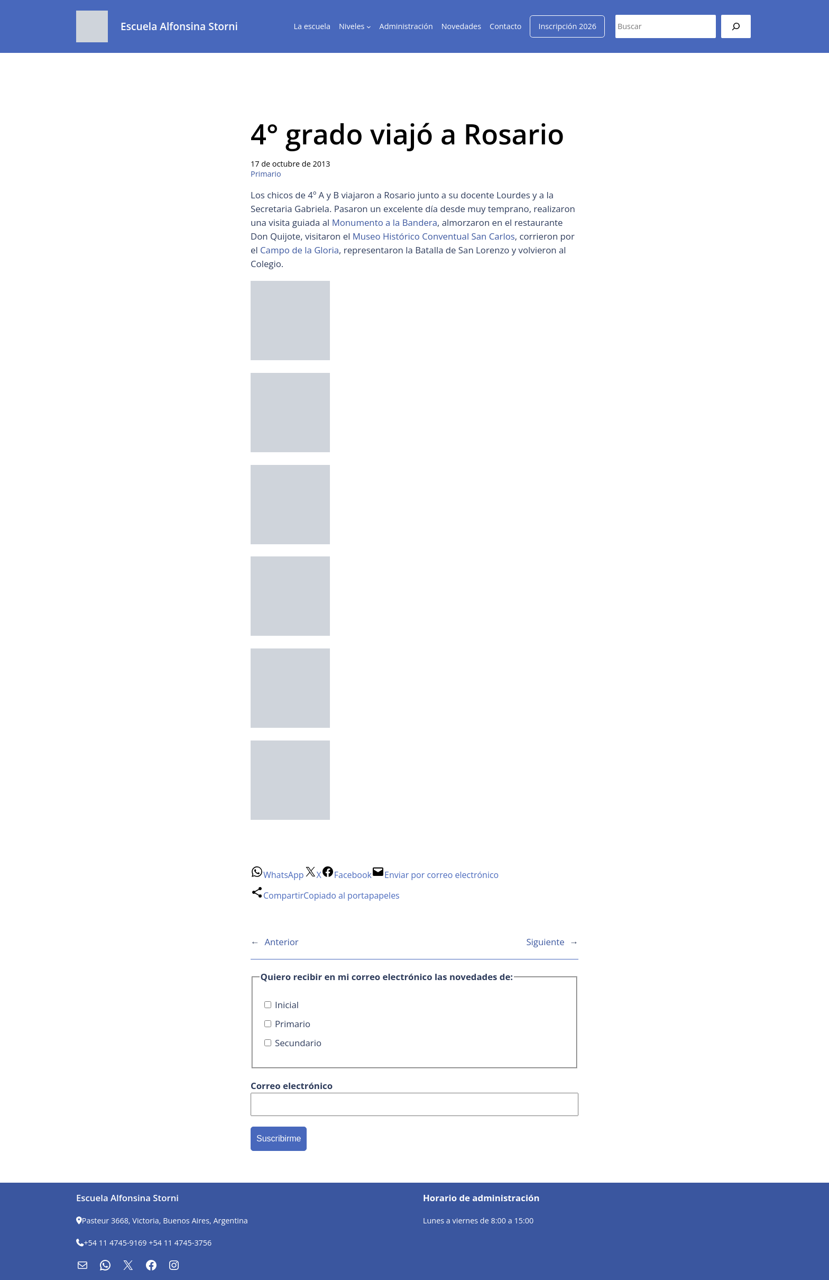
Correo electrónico (292, 1086)
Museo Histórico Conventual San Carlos (434, 236)
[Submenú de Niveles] (368, 26)
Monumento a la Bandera (384, 222)
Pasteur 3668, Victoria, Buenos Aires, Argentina (165, 1220)
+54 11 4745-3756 (180, 1243)
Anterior (281, 942)
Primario (266, 174)
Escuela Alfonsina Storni (179, 26)
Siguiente (545, 942)
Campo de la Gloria (299, 250)
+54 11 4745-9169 (115, 1243)
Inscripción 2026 (567, 26)
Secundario (292, 1043)
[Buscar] (736, 26)
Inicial (281, 1005)
